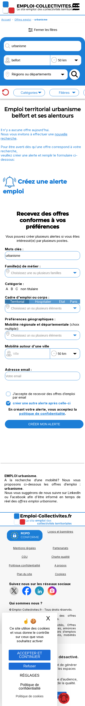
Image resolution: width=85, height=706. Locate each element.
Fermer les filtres (42, 30)
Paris (73, 301)
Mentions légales (24, 548)
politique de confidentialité (42, 413)
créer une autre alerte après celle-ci (42, 403)
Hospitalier (43, 301)
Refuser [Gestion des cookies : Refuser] (29, 666)
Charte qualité (60, 556)
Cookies (60, 574)
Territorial (17, 301)
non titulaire (29, 289)
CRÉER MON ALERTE (44, 424)
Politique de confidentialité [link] (29, 686)
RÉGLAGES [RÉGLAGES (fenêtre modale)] (29, 675)
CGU (25, 556)
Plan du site (24, 574)
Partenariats (60, 548)
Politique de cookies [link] (30, 696)
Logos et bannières (60, 531)
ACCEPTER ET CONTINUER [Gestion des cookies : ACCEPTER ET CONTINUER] (29, 655)
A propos (61, 565)
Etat (62, 301)
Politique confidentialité (24, 565)
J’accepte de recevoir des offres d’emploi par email (44, 395)
